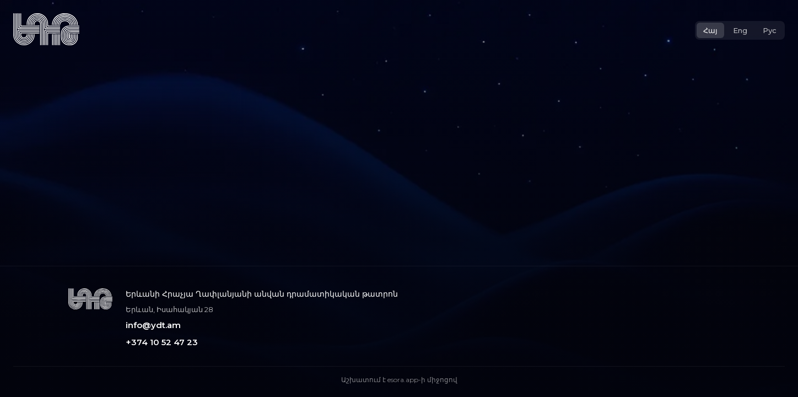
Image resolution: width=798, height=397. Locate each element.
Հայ (710, 30)
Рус (770, 30)
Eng (740, 30)
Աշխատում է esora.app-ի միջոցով (399, 379)
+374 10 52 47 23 (162, 342)
